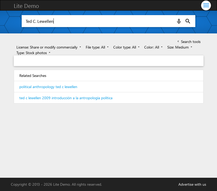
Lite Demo (26, 6)
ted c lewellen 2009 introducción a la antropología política (65, 97)
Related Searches (32, 75)
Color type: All (127, 47)
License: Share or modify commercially (49, 47)
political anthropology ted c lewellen (48, 86)
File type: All (98, 47)
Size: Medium (180, 47)
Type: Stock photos (33, 52)
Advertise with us (192, 184)
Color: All (154, 47)
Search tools (189, 41)
